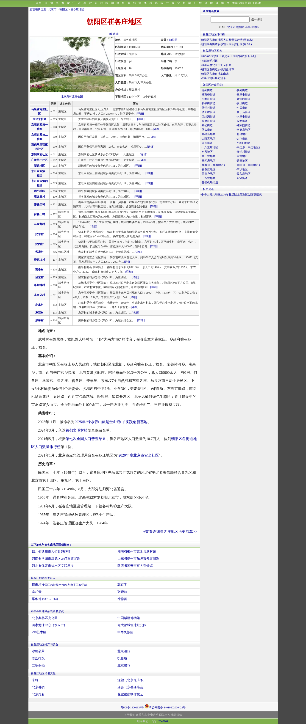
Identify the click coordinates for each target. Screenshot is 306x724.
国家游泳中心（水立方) (48, 625)
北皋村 (39, 304)
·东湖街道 (242, 178)
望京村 (39, 277)
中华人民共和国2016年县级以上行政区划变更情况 (231, 194)
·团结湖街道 (208, 116)
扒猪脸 (122, 658)
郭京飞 (122, 584)
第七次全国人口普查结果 (86, 439)
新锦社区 (39, 165)
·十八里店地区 (209, 147)
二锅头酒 (38, 665)
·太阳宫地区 (208, 138)
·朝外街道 (242, 90)
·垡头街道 (207, 129)
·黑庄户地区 (208, 173)
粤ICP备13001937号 (132, 707)
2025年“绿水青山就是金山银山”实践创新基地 (111, 422)
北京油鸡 (123, 651)
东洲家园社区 (39, 154)
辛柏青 (37, 592)
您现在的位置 (38, 9)
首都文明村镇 (77, 430)
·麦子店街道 (243, 112)
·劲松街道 (207, 125)
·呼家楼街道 (208, 94)
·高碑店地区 (208, 134)
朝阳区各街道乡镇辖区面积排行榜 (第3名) (226, 44)
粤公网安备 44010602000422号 (165, 706)
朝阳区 (63, 9)
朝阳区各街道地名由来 (215, 73)
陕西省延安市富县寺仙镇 (135, 565)
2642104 (163, 721)
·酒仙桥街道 (208, 112)
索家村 (39, 251)
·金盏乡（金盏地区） (213, 165)
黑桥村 (39, 320)
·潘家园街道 (243, 125)
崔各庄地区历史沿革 (213, 78)
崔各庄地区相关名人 (43, 578)
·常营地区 (242, 156)
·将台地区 (242, 134)
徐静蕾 (122, 599)
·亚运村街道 (208, 107)
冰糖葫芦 (38, 651)
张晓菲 (122, 592)
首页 (39, 3)
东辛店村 (39, 295)
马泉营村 (39, 224)
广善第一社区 (39, 160)
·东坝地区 (242, 169)
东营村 (39, 312)
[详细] (140, 113)
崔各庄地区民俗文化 (43, 673)
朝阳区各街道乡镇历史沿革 (217, 69)
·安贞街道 (242, 103)
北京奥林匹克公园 (72, 96)
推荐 (235, 3)
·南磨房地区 (243, 129)
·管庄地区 (242, 160)
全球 (241, 3)
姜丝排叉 (38, 658)
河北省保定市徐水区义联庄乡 (53, 565)
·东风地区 (207, 151)
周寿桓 (59, 584)
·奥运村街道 (243, 151)
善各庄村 (39, 204)
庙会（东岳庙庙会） (131, 687)
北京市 (52, 9)
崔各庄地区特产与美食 (44, 644)
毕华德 (45, 599)
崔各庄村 (39, 196)
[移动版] (114, 34)
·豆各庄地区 (243, 173)
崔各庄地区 (77, 9)
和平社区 (39, 191)
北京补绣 (38, 687)
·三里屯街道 (243, 94)
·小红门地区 (243, 143)
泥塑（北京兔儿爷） (131, 680)
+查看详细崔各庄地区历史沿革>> (170, 532)
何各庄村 (39, 214)
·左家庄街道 (208, 99)
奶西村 (39, 244)
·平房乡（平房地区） (248, 147)
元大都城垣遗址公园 (131, 625)
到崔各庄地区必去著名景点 (47, 611)
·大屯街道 (242, 138)
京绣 (35, 680)
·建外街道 (207, 90)
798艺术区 (39, 632)
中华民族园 (125, 632)
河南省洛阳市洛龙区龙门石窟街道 (56, 558)
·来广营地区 (208, 156)
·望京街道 (207, 143)
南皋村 (39, 269)
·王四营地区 (208, 178)
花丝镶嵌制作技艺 (130, 694)
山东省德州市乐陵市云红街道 (138, 558)
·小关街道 (242, 107)
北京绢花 (123, 665)
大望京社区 (39, 119)
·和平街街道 (208, 103)
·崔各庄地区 (208, 169)
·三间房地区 (208, 160)
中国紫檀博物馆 (128, 618)
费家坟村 (39, 259)
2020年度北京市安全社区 (139, 455)
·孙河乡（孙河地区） (248, 165)
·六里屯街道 (243, 116)
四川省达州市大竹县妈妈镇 (51, 551)
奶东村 (39, 234)
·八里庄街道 (208, 121)
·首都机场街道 (209, 182)
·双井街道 (242, 121)
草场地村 (39, 285)
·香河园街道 (243, 99)
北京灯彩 (38, 694)
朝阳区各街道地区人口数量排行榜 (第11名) (227, 39)
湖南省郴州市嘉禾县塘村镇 (136, 551)
